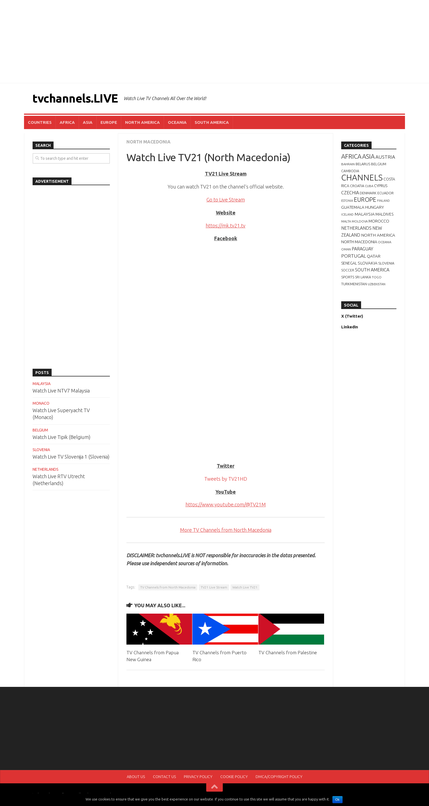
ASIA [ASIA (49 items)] (368, 156)
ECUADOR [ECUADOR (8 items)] (385, 193)
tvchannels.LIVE (75, 98)
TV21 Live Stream (214, 587)
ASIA (87, 122)
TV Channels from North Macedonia (167, 587)
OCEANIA (177, 122)
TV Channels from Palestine (287, 652)
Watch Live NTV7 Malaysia (61, 390)
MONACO (41, 403)
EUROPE (108, 122)
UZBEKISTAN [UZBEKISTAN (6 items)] (376, 284)
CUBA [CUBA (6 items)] (369, 186)
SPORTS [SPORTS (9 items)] (347, 277)
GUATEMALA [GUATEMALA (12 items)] (352, 207)
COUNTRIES (40, 122)
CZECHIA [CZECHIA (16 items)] (350, 192)
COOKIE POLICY (234, 776)
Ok (337, 800)
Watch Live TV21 (245, 587)
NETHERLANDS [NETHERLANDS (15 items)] (356, 228)
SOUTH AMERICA (212, 122)
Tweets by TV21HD (225, 478)
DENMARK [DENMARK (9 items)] (368, 193)
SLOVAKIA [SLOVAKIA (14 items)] (367, 262)
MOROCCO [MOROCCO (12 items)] (379, 221)
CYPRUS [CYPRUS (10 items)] (380, 186)
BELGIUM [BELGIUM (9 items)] (378, 164)
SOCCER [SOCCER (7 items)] (347, 270)
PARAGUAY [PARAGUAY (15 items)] (362, 248)
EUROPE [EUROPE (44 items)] (365, 199)
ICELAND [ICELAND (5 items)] (347, 214)
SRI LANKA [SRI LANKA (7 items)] (363, 277)
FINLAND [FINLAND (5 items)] (383, 200)
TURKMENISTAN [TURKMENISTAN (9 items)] (354, 284)
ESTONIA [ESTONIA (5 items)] (347, 200)
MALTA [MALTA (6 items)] (346, 221)
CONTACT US (164, 776)
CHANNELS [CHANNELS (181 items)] (362, 177)
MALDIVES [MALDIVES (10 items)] (384, 214)
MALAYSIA (42, 383)
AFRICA (67, 122)
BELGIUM (40, 430)
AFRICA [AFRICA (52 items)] (351, 156)
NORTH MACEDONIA (148, 141)
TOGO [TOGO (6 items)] (377, 277)
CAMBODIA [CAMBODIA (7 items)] (350, 171)
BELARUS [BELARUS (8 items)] (363, 164)
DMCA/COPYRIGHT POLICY (279, 776)
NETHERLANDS (46, 469)
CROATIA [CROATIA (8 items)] (357, 186)
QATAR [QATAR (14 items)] (373, 255)
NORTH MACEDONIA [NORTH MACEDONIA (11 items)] (359, 242)
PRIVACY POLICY (198, 776)
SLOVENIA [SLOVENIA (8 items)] (386, 263)
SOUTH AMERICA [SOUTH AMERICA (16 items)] (372, 269)
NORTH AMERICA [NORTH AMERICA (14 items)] (378, 234)
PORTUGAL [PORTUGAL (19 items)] (353, 255)
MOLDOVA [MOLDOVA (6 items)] (360, 221)
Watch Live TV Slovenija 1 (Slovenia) (71, 456)
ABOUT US (136, 776)
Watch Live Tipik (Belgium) (62, 437)
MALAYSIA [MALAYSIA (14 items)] (364, 213)
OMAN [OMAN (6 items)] (346, 249)
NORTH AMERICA (142, 122)
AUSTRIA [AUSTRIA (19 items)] (385, 156)
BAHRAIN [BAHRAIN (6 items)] (348, 164)
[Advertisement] (214, 41)
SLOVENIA (41, 450)
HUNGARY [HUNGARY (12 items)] (374, 207)
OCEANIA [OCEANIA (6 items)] (384, 242)
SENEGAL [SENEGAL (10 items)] (349, 263)
